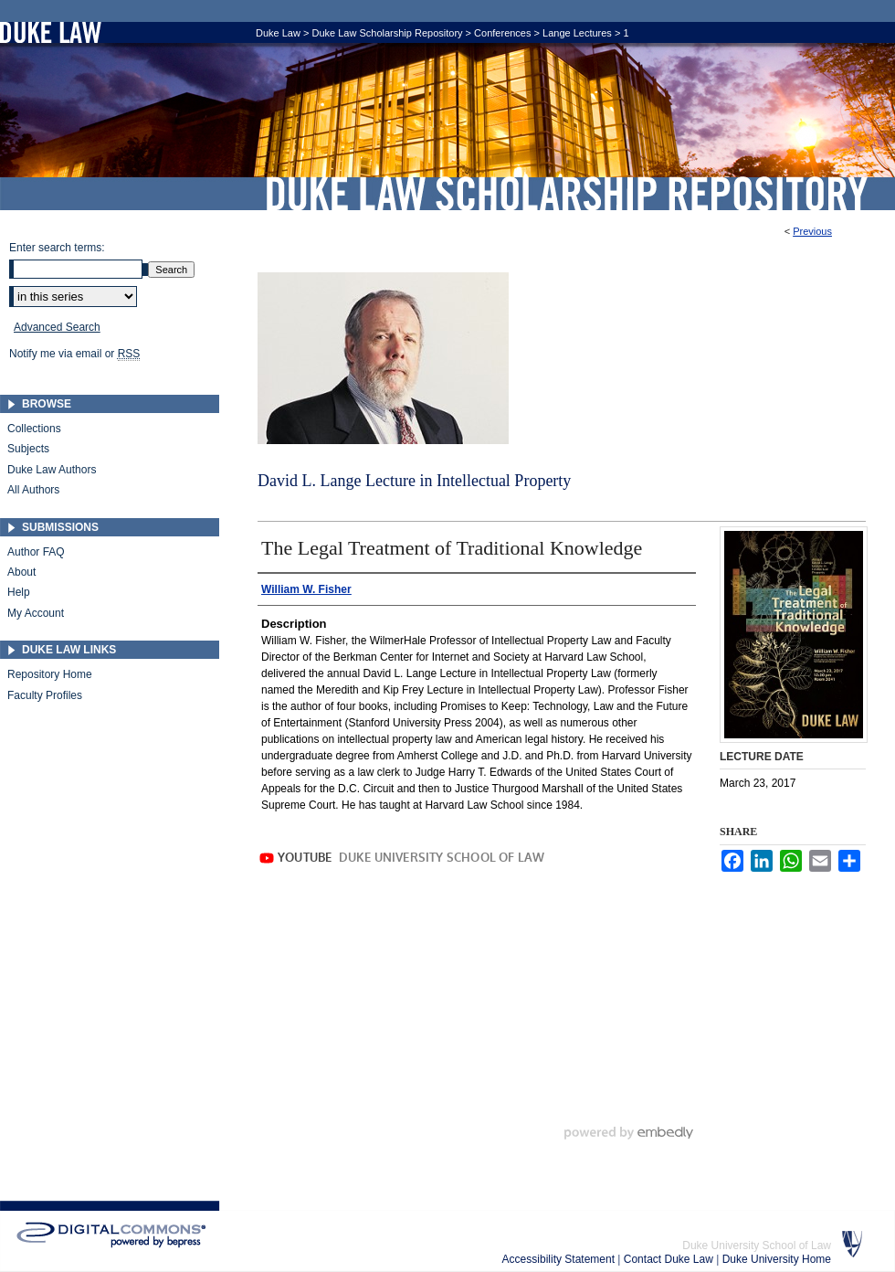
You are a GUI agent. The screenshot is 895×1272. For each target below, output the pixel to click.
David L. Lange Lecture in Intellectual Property (414, 481)
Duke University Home (776, 1259)
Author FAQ (36, 552)
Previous (812, 231)
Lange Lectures (577, 32)
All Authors (33, 489)
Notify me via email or (74, 353)
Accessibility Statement (560, 1259)
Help (18, 592)
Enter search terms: (57, 247)
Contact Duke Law (670, 1259)
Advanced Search (57, 327)
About (21, 572)
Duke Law (278, 32)
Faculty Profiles (44, 695)
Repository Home (49, 674)
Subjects (28, 448)
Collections (34, 428)
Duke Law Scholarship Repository (566, 193)
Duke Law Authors (51, 469)
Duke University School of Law (756, 1245)
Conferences (502, 32)
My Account (35, 613)
